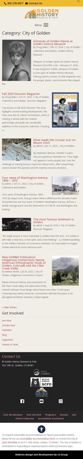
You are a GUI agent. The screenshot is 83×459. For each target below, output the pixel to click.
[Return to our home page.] (41, 13)
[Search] (78, 1)
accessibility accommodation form (37, 438)
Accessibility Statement (51, 418)
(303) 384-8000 (9, 442)
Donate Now (8, 325)
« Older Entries (9, 307)
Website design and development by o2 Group (41, 454)
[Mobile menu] (41, 25)
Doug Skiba (42, 47)
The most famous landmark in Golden (53, 220)
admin (39, 145)
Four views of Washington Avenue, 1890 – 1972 (25, 179)
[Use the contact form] (33, 3)
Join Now (6, 320)
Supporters (7, 339)
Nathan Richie (12, 271)
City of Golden (73, 47)
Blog (4, 334)
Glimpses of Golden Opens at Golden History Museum (53, 42)
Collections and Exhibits (45, 50)
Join (74, 414)
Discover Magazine (36, 100)
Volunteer (7, 330)
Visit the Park (34, 414)
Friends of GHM (10, 344)
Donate (64, 414)
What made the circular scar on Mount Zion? (54, 141)
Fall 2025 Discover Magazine (21, 94)
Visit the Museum (12, 414)
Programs (50, 414)
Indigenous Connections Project (26, 275)
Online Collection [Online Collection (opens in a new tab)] (24, 418)
